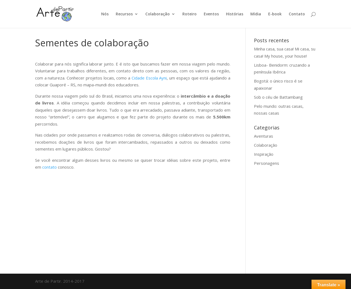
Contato (297, 14)
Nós (105, 14)
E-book (275, 14)
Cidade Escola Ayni (149, 78)
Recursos (124, 14)
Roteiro (189, 14)
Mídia (255, 14)
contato (50, 167)
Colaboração (157, 14)
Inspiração (263, 154)
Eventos (211, 14)
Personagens (266, 163)
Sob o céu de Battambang (278, 97)
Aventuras (263, 136)
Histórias (234, 14)
